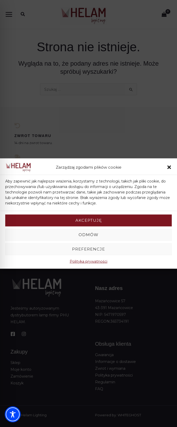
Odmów (88, 234)
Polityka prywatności (88, 261)
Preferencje (88, 249)
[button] (169, 167)
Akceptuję (88, 220)
